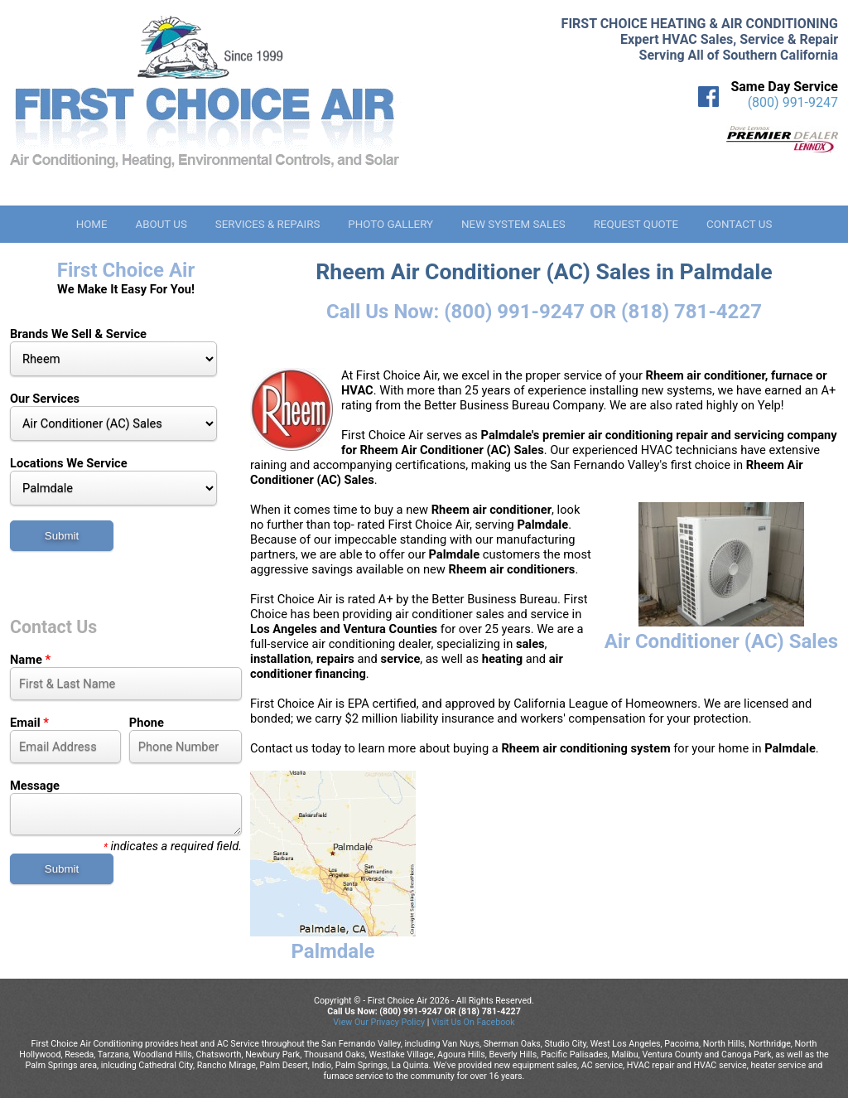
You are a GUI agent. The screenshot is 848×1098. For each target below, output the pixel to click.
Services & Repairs (267, 224)
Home (92, 224)
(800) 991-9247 (793, 102)
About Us (160, 224)
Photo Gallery (390, 224)
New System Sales (513, 224)
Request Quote (636, 224)
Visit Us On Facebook (473, 1022)
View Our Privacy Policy (379, 1022)
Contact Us (739, 224)
